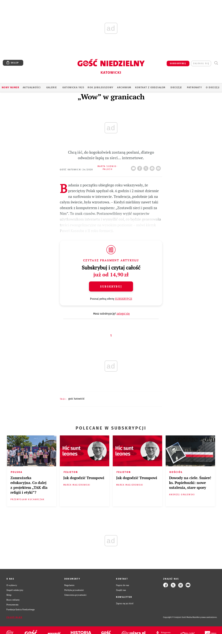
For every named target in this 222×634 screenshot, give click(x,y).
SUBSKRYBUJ (178, 63)
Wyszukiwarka (216, 63)
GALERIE (51, 87)
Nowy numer (10, 87)
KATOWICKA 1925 (73, 87)
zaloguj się (201, 63)
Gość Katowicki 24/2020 (76, 169)
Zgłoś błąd (14, 617)
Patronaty (194, 87)
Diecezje (176, 87)
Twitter (146, 167)
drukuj (153, 167)
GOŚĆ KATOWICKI (76, 398)
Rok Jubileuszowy (100, 87)
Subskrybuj (111, 286)
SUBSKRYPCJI (123, 299)
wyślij (159, 167)
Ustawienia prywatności (75, 594)
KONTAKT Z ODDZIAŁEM (150, 87)
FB (140, 167)
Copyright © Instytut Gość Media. (177, 617)
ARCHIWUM (124, 87)
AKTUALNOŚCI (32, 87)
